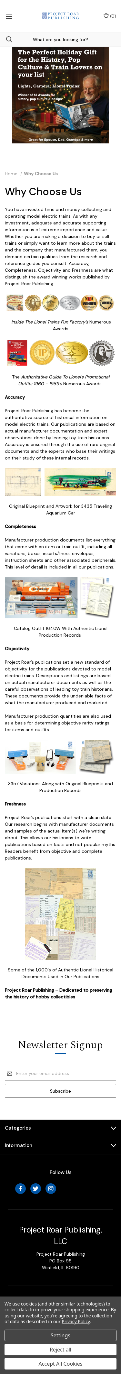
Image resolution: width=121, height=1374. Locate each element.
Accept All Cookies (61, 1363)
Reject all (60, 1349)
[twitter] (35, 1188)
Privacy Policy (76, 1321)
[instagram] (51, 1188)
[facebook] (20, 1188)
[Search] (6, 39)
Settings (60, 1335)
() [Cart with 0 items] (110, 16)
